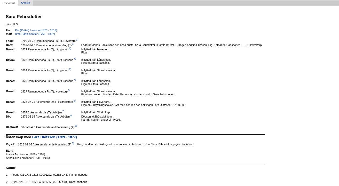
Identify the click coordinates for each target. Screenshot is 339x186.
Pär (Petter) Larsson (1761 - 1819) (36, 30)
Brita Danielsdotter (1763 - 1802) (35, 33)
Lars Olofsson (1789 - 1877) (54, 137)
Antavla (25, 3)
